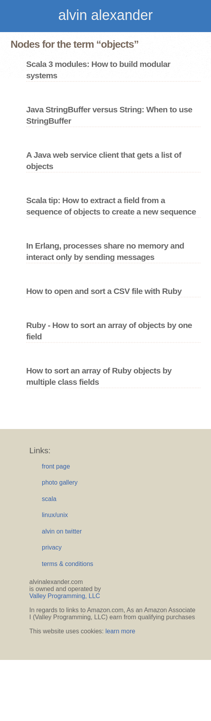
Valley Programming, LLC (64, 596)
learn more (120, 631)
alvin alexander (105, 15)
